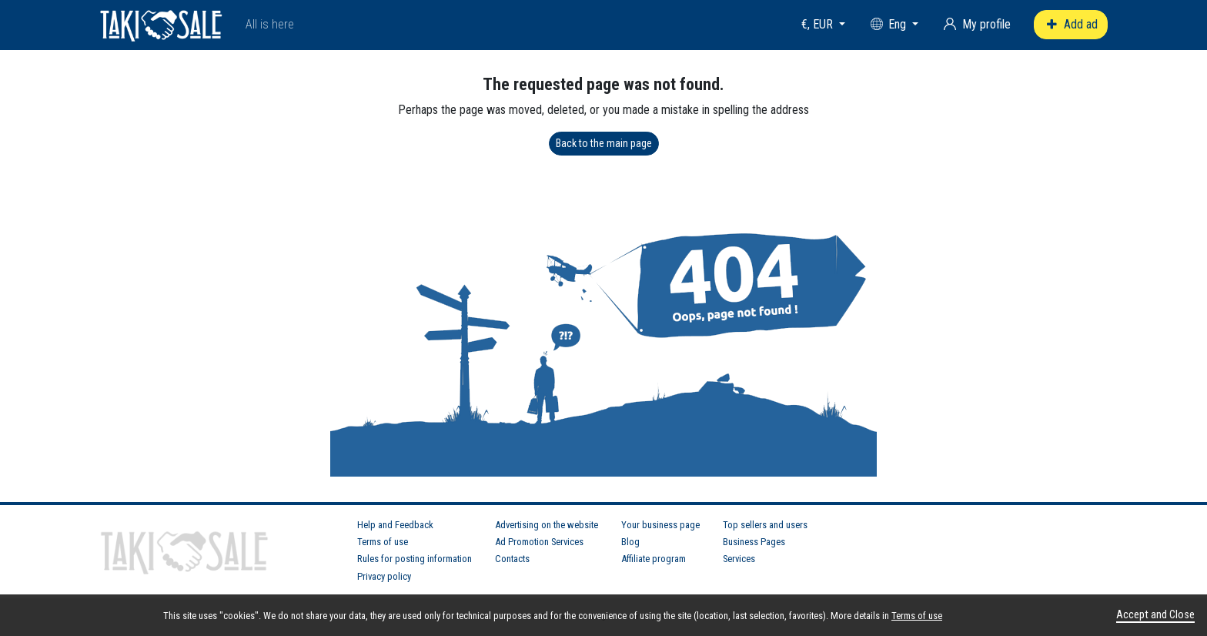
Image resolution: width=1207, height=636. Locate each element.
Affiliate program (653, 558)
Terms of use (382, 541)
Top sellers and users (765, 525)
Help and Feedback (395, 525)
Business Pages (754, 541)
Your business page (660, 525)
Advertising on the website (546, 525)
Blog (630, 541)
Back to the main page (604, 143)
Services (739, 558)
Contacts (512, 558)
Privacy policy (384, 576)
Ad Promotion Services (539, 541)
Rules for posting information (414, 558)
